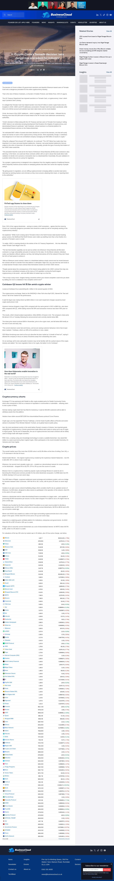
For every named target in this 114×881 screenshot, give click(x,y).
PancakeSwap (9, 797)
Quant (6, 715)
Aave (6, 670)
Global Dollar (9, 754)
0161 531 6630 (47, 869)
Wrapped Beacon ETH (11, 592)
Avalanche (8, 619)
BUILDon (7, 757)
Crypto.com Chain (10, 748)
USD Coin (8, 553)
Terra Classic (9, 806)
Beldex (7, 776)
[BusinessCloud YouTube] (111, 15)
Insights (51, 22)
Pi (5, 679)
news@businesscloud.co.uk (52, 874)
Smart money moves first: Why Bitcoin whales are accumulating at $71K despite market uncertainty (95, 51)
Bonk (6, 788)
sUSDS (7, 631)
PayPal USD (8, 682)
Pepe (6, 652)
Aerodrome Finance (11, 827)
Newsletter (82, 22)
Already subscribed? (97, 877)
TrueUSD (7, 809)
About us (102, 22)
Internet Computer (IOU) (12, 655)
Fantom (7, 658)
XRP (6, 550)
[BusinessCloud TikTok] (104, 15)
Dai (6, 607)
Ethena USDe (9, 568)
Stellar (7, 610)
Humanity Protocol (10, 800)
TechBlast (12, 874)
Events (73, 22)
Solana (7, 556)
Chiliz (6, 824)
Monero (7, 598)
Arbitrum (7, 742)
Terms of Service (91, 874)
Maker (6, 664)
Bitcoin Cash (9, 589)
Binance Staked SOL (11, 691)
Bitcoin (7, 538)
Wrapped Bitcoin (10, 574)
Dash (6, 779)
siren (6, 721)
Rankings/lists (62, 22)
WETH (7, 595)
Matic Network (9, 727)
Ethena (7, 724)
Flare (6, 763)
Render (7, 709)
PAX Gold (8, 685)
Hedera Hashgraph (10, 622)
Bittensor (7, 628)
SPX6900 (7, 830)
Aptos (6, 730)
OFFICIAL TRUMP (10, 818)
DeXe (6, 736)
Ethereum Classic (10, 673)
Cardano (7, 577)
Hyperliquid (8, 571)
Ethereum (8, 541)
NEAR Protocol (9, 643)
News (44, 22)
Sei (6, 821)
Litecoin (7, 616)
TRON (6, 559)
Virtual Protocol (9, 794)
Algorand (7, 700)
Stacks (7, 812)
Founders (35, 22)
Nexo (6, 769)
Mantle (7, 637)
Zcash (6, 583)
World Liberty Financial (12, 661)
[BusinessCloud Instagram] (107, 15)
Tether (7, 544)
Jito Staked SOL (10, 676)
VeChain (7, 760)
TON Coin (8, 604)
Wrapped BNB (9, 718)
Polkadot (7, 640)
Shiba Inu (8, 625)
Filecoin (7, 733)
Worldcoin (8, 791)
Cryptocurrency (7, 83)
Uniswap (7, 634)
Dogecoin (8, 565)
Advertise (93, 22)
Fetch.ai (7, 782)
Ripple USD (8, 745)
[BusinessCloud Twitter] (101, 15)
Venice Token (9, 773)
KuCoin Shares (9, 739)
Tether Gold (8, 649)
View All (109, 31)
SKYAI (7, 785)
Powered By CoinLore (64, 838)
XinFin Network (9, 836)
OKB (6, 646)
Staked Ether (9, 562)
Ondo (6, 688)
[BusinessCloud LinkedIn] (97, 15)
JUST (6, 712)
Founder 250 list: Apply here (19, 22)
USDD (6, 803)
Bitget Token (8, 667)
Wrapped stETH (9, 586)
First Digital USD (10, 694)
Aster (6, 697)
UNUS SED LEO (9, 580)
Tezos (6, 833)
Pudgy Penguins (10, 766)
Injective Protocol (10, 815)
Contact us (12, 869)
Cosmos (7, 706)
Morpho (7, 751)
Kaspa (7, 703)
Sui (6, 613)
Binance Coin (9, 547)
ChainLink (8, 601)
